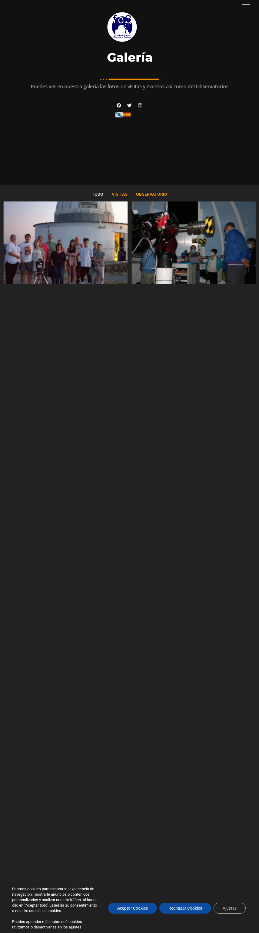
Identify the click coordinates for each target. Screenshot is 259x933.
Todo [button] (97, 194)
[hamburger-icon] (246, 4)
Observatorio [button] (151, 194)
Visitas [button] (120, 194)
